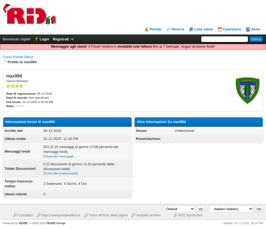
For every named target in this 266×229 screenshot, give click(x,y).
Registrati (61, 39)
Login (44, 39)
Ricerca (177, 29)
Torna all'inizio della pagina (108, 215)
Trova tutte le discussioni (60, 173)
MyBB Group (56, 223)
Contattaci (25, 215)
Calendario (232, 29)
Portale (155, 29)
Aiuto (255, 29)
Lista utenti (203, 29)
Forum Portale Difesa (18, 57)
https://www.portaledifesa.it (61, 215)
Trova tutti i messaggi (58, 156)
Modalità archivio (148, 215)
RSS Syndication (191, 215)
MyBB (23, 223)
